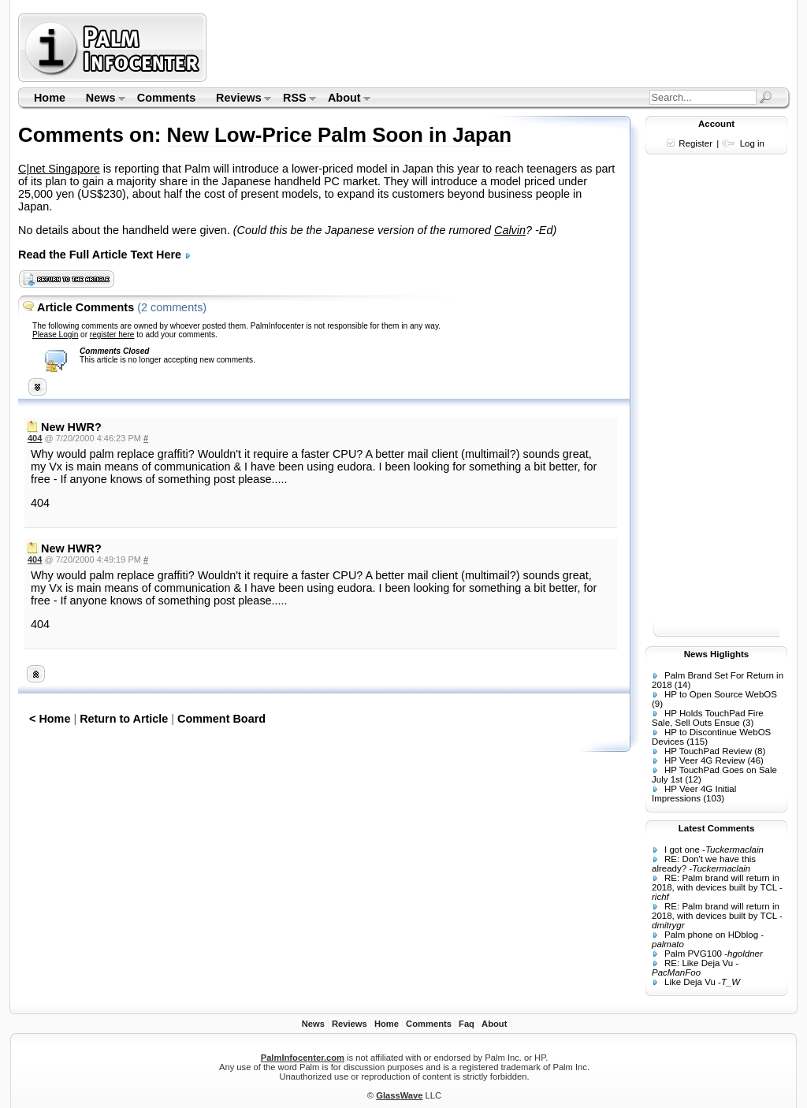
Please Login (55, 334)
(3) (747, 722)
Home (49, 97)
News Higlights (716, 654)
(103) (713, 798)
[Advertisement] (500, 47)
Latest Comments (717, 828)
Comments (166, 97)
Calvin (510, 230)
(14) (682, 685)
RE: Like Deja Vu (698, 963)
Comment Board (221, 718)
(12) (693, 779)
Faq (466, 1023)
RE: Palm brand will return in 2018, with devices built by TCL (715, 882)
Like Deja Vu (690, 982)
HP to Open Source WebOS (720, 694)
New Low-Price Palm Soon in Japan (339, 135)
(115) (697, 741)
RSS (294, 99)
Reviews (238, 99)
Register (695, 143)
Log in (752, 143)
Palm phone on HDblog (711, 934)
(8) (759, 751)
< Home (49, 718)
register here (112, 334)
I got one (682, 849)
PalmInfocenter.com (302, 1057)
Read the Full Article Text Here (105, 254)
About (344, 99)
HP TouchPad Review (708, 751)
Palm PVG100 (693, 953)
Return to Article (124, 718)
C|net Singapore (59, 168)
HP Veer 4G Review (704, 760)
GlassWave (399, 1095)
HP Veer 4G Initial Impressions (694, 793)
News (100, 99)
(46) (755, 760)
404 (35, 438)
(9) (657, 703)
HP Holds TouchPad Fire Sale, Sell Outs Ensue (708, 717)
